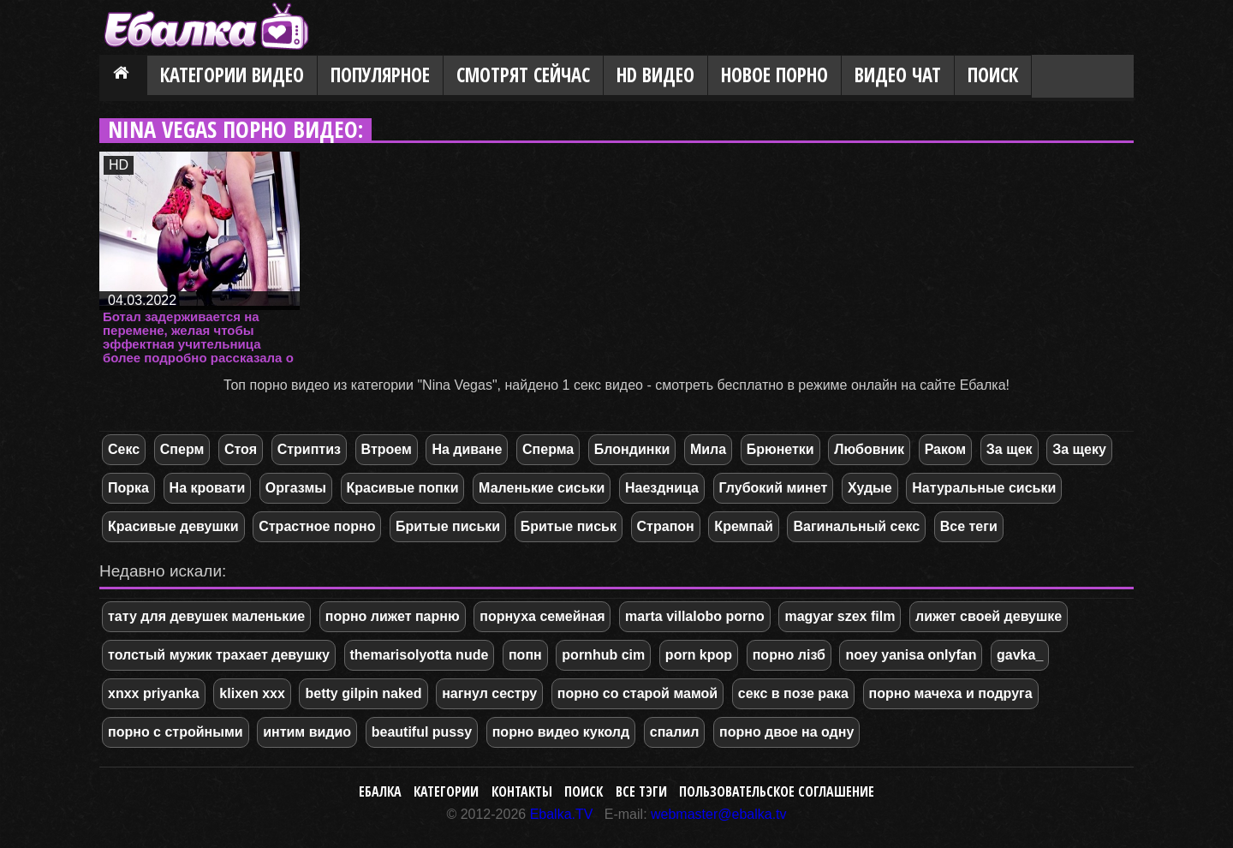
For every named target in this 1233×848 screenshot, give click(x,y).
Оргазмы (295, 488)
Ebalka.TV (561, 814)
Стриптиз (309, 449)
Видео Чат (898, 75)
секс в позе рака (793, 693)
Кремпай (743, 526)
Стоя (240, 449)
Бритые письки (448, 526)
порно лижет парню (392, 616)
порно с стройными (175, 732)
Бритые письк (568, 526)
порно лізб (789, 655)
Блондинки (632, 449)
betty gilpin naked (363, 693)
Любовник (869, 449)
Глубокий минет (773, 488)
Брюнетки (780, 449)
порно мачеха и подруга (951, 693)
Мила (708, 449)
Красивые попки (403, 488)
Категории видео (232, 75)
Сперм (182, 449)
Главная (123, 76)
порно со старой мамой (637, 693)
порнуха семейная (542, 616)
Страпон (665, 526)
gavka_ (1020, 655)
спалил (675, 732)
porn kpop (698, 655)
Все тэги (641, 791)
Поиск (993, 75)
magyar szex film (839, 616)
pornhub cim (603, 655)
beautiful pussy (422, 732)
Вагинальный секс (856, 526)
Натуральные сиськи (984, 488)
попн (525, 655)
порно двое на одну (786, 732)
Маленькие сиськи (542, 488)
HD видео (655, 75)
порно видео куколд (560, 732)
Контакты (521, 791)
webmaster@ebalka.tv (719, 814)
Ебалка (380, 791)
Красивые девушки (173, 526)
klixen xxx (252, 693)
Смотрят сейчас (523, 75)
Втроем (386, 449)
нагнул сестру (489, 693)
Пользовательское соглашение (776, 791)
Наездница (662, 488)
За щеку (1079, 449)
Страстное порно (317, 526)
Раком (946, 449)
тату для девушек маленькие (206, 616)
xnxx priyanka (154, 693)
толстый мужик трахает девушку (219, 655)
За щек (1009, 449)
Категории (446, 791)
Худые (870, 488)
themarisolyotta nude (419, 655)
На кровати (208, 488)
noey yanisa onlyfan (910, 655)
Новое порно (774, 75)
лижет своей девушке (988, 616)
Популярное (380, 75)
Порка (128, 488)
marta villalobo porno (695, 616)
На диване (467, 449)
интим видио (307, 732)
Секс (124, 449)
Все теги (969, 526)
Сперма (548, 449)
